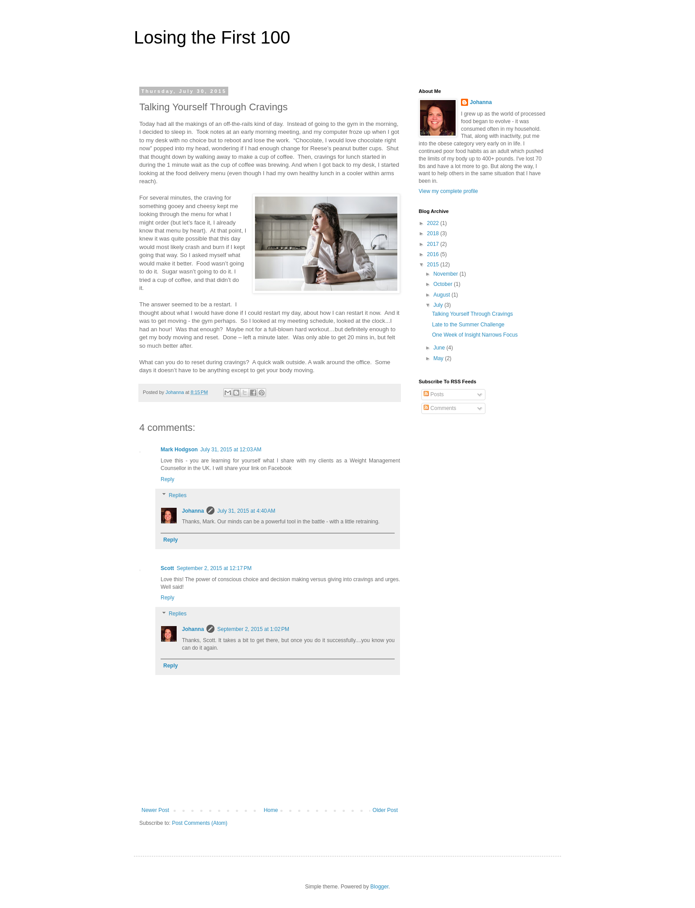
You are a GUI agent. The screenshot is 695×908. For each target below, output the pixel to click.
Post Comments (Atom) (199, 823)
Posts (434, 394)
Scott (167, 568)
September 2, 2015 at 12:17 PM (214, 568)
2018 (433, 233)
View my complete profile (448, 191)
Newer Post (155, 810)
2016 (433, 254)
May (439, 358)
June (439, 348)
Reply (167, 479)
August (442, 295)
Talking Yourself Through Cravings (472, 314)
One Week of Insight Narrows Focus (475, 335)
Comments (440, 408)
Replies (177, 495)
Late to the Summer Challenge (468, 324)
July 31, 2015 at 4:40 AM (246, 511)
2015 (433, 264)
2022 (433, 223)
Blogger (379, 887)
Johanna (193, 511)
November (446, 274)
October (443, 284)
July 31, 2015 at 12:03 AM (230, 449)
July (438, 305)
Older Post (385, 810)
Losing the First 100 (212, 37)
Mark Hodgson (179, 449)
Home (271, 810)
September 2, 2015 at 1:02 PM (253, 629)
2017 (433, 244)
